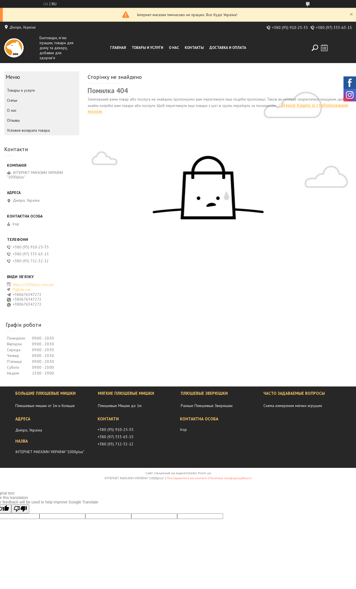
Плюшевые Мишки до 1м (120, 405)
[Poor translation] (20, 508)
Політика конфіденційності (230, 478)
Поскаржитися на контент (187, 478)
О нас (174, 47)
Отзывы (13, 120)
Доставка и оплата (227, 47)
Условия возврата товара (28, 130)
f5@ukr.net (21, 289)
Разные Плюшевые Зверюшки (207, 405)
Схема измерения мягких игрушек (292, 405)
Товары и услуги (147, 47)
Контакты (194, 47)
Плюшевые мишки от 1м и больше (45, 405)
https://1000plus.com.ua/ (33, 284)
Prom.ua (204, 473)
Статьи (12, 100)
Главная (118, 47)
